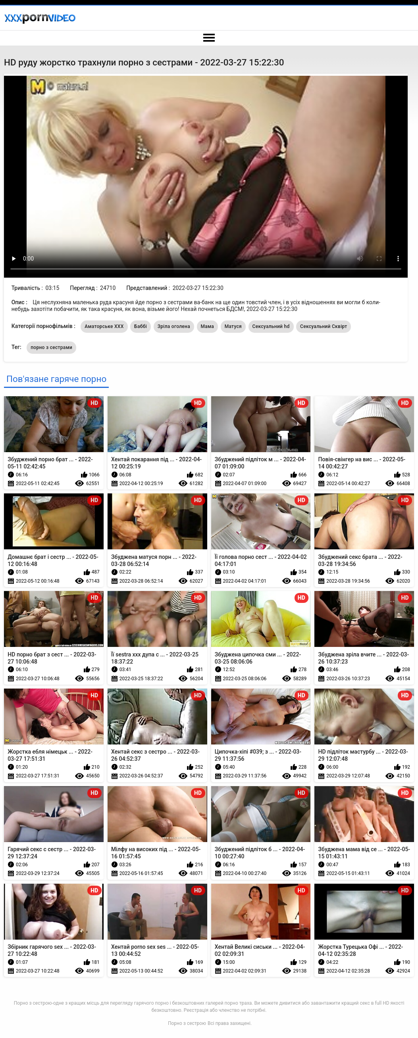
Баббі (140, 326)
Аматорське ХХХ (104, 326)
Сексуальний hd (271, 326)
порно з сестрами (51, 347)
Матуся (233, 326)
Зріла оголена (174, 326)
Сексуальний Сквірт (323, 326)
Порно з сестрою (187, 1023)
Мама (207, 326)
